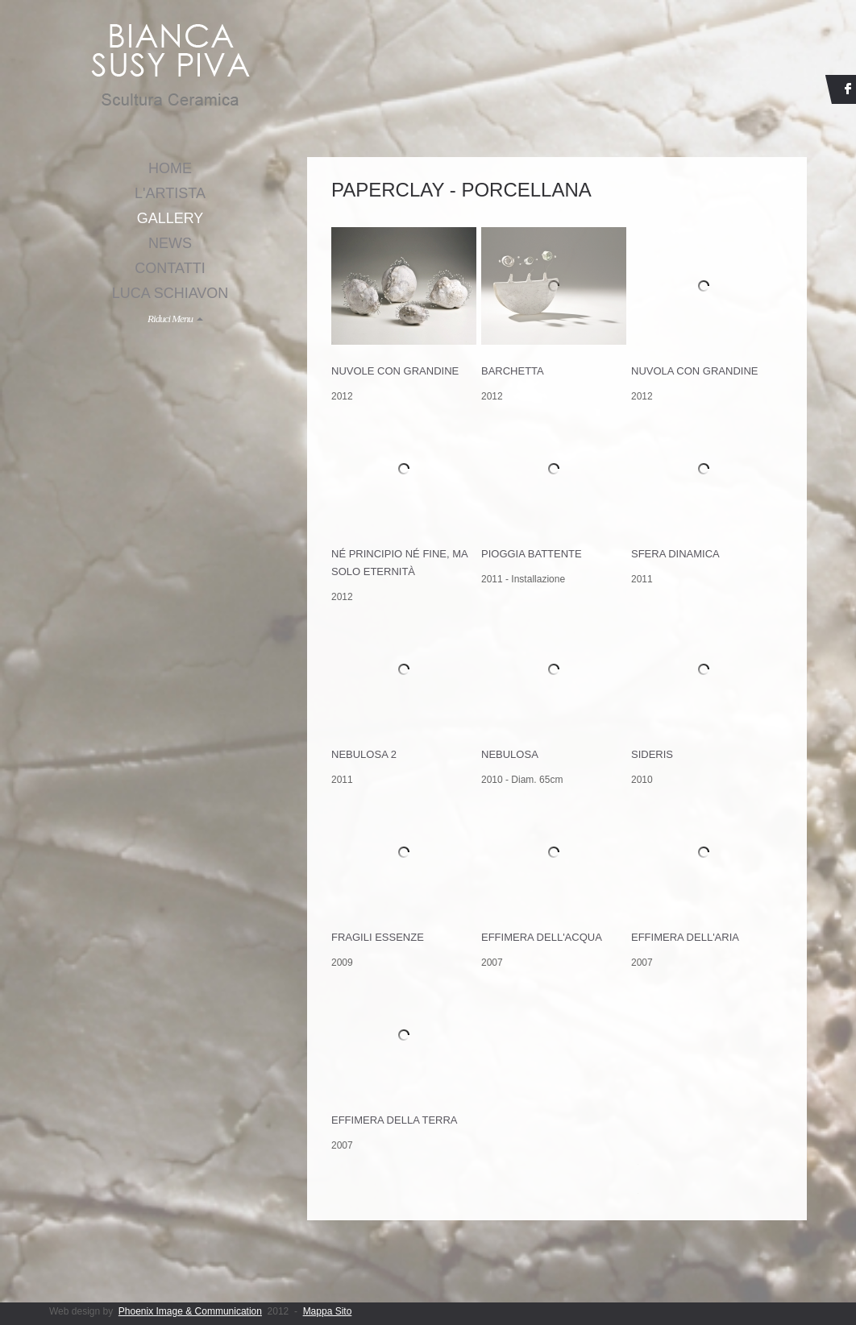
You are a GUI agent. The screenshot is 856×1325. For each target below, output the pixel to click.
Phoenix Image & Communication (190, 1311)
